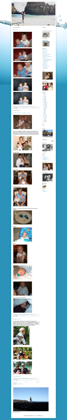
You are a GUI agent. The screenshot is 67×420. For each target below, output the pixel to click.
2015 (44, 93)
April (44, 113)
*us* (44, 155)
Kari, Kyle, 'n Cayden (46, 58)
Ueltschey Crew (45, 68)
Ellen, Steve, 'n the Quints (47, 54)
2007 (44, 120)
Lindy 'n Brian (45, 63)
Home (26, 382)
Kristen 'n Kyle (45, 61)
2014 (44, 95)
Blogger (42, 415)
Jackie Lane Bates (18, 106)
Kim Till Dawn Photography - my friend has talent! (48, 60)
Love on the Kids (45, 157)
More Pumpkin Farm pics (17, 376)
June (44, 110)
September (45, 107)
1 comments (31, 314)
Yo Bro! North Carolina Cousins (22, 113)
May (44, 112)
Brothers (15, 30)
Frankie (44, 156)
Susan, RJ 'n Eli (45, 65)
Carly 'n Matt (45, 53)
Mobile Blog (44, 64)
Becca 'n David (45, 52)
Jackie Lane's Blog (33, 5)
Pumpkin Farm (17, 319)
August (44, 108)
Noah (44, 126)
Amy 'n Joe (44, 51)
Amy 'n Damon (45, 49)
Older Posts (37, 382)
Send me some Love (46, 159)
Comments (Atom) (19, 383)
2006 (44, 121)
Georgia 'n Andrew (46, 55)
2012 (44, 98)
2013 (44, 96)
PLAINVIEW (35, 415)
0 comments (31, 106)
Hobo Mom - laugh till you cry (47, 56)
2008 (44, 119)
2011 (44, 99)
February (44, 116)
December (44, 103)
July (44, 109)
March (44, 114)
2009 (44, 102)
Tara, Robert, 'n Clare (46, 66)
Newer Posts (15, 382)
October (44, 105)
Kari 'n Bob (44, 57)
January (44, 117)
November (44, 104)
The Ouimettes (45, 67)
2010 (44, 100)
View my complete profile (44, 191)
